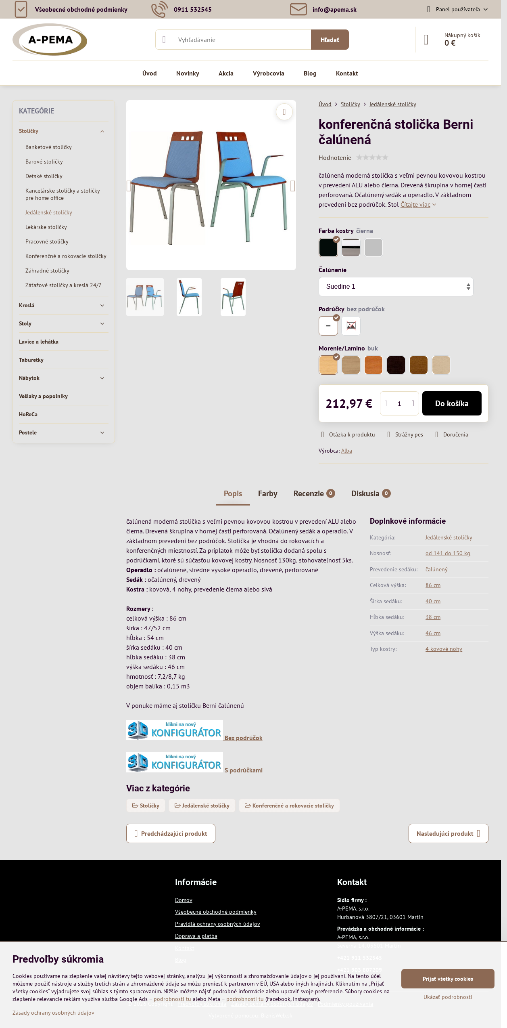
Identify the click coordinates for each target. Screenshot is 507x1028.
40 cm (433, 601)
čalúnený (437, 569)
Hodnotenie (335, 157)
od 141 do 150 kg (448, 553)
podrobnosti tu (172, 999)
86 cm (433, 585)
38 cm (433, 617)
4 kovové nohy (444, 648)
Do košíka (452, 403)
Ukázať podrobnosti (448, 997)
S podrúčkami (194, 770)
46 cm (433, 633)
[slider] (372, 157)
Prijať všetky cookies (448, 978)
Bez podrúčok (194, 738)
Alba (346, 450)
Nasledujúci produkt (448, 833)
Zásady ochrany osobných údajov (53, 1012)
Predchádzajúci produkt (170, 833)
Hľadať (330, 40)
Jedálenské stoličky (449, 537)
